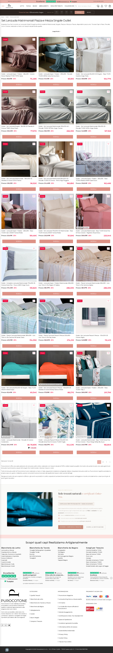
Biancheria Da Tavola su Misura (40, 603)
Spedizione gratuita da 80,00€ (14, 1)
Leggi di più (56, 31)
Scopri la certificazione (94, 527)
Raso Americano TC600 (94, 562)
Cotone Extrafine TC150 (93, 550)
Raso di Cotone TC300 (93, 554)
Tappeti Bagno (63, 560)
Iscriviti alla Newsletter (98, 1)
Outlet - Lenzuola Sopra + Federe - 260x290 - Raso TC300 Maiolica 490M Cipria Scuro (92, 179)
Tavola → (79, 12)
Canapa (88, 558)
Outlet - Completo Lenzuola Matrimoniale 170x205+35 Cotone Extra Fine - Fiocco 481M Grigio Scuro (18, 284)
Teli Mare (61, 554)
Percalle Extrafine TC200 (94, 552)
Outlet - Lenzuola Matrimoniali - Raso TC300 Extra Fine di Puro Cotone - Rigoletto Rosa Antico (93, 232)
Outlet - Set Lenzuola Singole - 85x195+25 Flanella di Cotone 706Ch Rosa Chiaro (17, 127)
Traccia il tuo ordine (64, 642)
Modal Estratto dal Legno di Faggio (97, 566)
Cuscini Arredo (6, 562)
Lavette (60, 558)
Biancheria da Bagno (37, 606)
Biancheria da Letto (36, 599)
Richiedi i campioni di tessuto (70, 527)
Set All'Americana (35, 556)
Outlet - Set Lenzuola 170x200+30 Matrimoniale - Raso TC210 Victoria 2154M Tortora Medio (56, 232)
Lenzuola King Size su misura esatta (70, 599)
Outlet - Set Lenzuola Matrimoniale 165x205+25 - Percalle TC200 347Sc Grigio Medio (91, 127)
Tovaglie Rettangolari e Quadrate (40, 550)
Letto (22, 6)
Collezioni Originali (71, 6)
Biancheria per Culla (7, 564)
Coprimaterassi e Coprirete (10, 556)
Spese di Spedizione (65, 619)
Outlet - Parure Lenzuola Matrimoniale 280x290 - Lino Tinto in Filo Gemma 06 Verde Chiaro (18, 336)
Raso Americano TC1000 (94, 564)
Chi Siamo (61, 603)
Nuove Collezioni (6, 558)
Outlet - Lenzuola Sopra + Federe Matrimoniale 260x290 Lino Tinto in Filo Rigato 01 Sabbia (56, 284)
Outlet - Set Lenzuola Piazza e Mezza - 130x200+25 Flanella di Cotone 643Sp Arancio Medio (55, 389)
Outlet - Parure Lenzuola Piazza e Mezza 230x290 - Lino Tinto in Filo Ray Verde (55, 336)
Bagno (35, 6)
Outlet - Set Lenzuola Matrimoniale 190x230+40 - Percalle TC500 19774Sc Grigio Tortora (54, 127)
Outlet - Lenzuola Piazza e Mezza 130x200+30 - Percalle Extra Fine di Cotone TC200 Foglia (54, 441)
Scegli (19, 85)
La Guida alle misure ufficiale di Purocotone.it (68, 607)
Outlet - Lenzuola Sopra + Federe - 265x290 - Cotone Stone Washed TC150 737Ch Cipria (17, 75)
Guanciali (4, 560)
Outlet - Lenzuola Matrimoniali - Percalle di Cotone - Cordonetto (17, 441)
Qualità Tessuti (35, 595)
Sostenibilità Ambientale (66, 630)
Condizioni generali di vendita (68, 623)
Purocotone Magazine (65, 595)
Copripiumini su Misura (8, 552)
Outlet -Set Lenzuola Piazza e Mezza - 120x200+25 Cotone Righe (92, 336)
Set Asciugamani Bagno (65, 556)
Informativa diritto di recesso (67, 627)
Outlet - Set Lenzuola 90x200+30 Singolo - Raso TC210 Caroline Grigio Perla (93, 75)
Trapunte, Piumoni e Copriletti (11, 554)
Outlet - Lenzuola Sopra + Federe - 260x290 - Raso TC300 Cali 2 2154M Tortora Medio (17, 232)
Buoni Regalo (34, 617)
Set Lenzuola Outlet (14, 16)
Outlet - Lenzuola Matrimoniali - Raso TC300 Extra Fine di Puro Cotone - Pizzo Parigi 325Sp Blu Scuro (93, 441)
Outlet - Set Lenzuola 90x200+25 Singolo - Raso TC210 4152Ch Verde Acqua (18, 389)
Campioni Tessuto (36, 621)
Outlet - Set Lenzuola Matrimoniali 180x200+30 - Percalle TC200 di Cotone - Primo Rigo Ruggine (54, 179)
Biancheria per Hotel (8, 566)
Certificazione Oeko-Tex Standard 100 (70, 616)
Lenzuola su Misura (7, 550)
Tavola (28, 6)
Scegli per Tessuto (57, 6)
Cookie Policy (62, 638)
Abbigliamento (44, 6)
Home (2, 16)
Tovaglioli (33, 558)
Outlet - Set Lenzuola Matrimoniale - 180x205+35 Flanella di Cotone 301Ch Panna (16, 179)
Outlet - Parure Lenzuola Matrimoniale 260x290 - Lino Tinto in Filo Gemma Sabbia (92, 284)
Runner (32, 554)
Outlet (7, 16)
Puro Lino (89, 556)
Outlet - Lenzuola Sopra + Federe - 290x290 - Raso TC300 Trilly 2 (92, 389)
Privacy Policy (63, 634)
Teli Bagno (61, 552)
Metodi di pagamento (65, 612)
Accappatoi (61, 550)
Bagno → (90, 12)
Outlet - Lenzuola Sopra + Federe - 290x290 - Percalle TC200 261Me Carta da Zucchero (55, 75)
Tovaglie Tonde (34, 552)
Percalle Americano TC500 (94, 560)
